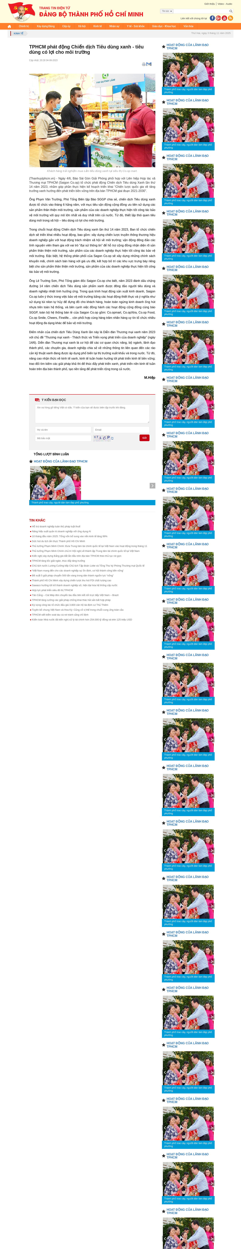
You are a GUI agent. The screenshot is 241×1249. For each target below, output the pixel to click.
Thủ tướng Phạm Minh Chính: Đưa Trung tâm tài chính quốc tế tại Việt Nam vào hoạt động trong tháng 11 (89, 546)
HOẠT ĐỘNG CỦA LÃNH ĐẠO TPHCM (60, 461)
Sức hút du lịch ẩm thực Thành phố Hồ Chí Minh (58, 541)
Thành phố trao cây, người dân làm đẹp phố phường (60, 502)
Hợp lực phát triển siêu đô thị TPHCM (52, 590)
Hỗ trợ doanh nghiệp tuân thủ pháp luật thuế (56, 526)
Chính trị (24, 26)
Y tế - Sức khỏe (135, 26)
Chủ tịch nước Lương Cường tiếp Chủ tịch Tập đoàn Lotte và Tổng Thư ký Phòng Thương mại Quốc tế (88, 565)
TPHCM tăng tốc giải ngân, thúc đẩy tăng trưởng (58, 560)
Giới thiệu (209, 3)
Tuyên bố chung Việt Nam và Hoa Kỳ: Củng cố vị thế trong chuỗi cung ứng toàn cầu (78, 609)
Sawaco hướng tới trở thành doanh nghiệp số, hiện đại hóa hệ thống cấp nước (74, 585)
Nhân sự (114, 26)
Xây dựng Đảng (46, 26)
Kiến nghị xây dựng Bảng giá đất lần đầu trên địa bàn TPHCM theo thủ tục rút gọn (76, 555)
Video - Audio (225, 3)
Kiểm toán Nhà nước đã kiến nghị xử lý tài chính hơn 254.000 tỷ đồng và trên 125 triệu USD (82, 619)
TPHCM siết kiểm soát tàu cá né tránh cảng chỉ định (60, 614)
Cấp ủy (66, 26)
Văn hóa (188, 26)
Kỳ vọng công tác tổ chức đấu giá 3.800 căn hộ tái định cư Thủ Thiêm (70, 604)
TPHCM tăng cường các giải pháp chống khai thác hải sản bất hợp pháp (71, 600)
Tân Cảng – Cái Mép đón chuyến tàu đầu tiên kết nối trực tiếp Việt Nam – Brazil (75, 595)
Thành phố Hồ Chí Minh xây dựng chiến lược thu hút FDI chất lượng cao (71, 580)
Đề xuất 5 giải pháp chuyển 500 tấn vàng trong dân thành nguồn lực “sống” (73, 575)
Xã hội (82, 26)
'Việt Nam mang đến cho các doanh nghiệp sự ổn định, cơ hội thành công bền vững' (78, 570)
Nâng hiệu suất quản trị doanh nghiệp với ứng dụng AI (61, 531)
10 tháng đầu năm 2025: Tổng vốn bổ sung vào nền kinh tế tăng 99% (69, 536)
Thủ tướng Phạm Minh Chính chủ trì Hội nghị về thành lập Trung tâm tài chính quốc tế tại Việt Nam (86, 551)
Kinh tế (97, 26)
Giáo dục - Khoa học (164, 26)
